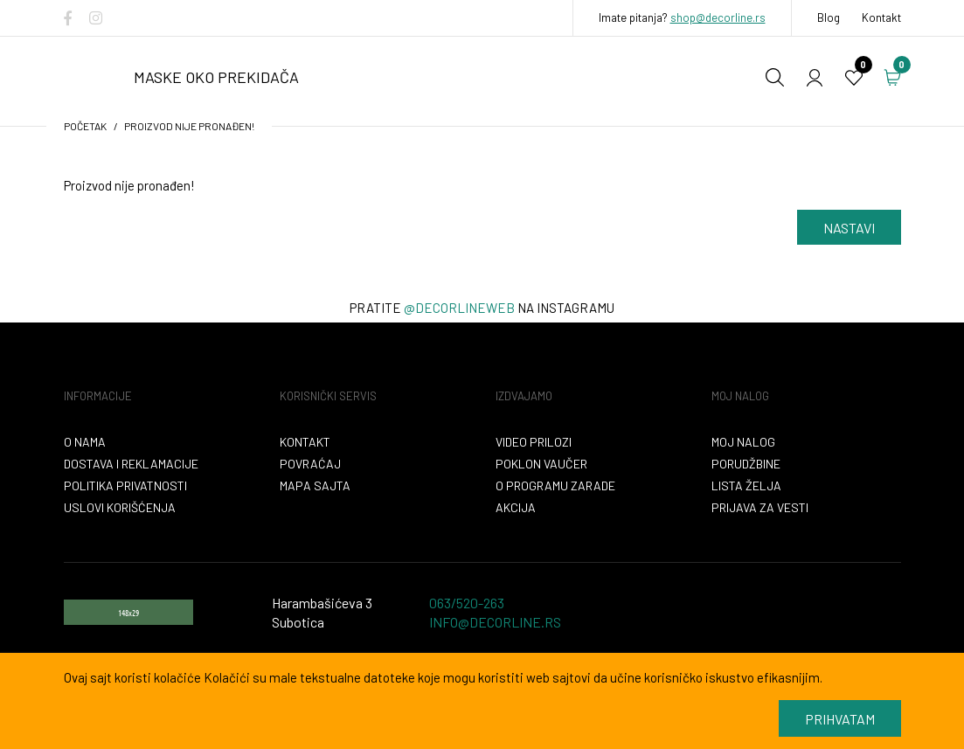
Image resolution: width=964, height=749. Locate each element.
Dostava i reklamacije (131, 463)
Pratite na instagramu (482, 308)
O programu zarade (555, 485)
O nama (85, 441)
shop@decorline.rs (718, 17)
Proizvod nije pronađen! (189, 126)
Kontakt (881, 17)
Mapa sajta (315, 485)
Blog (828, 17)
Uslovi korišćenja (120, 507)
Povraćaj (310, 463)
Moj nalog (743, 441)
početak (85, 126)
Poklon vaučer (541, 463)
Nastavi (849, 227)
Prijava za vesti (759, 507)
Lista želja (746, 485)
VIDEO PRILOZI (534, 441)
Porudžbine (745, 463)
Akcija (516, 507)
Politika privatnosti (125, 485)
